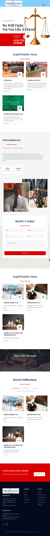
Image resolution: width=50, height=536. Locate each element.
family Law (40, 504)
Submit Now (25, 253)
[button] (43, 5)
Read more (6, 91)
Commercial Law (33, 80)
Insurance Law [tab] (35, 388)
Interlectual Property (42, 497)
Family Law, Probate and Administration (13, 334)
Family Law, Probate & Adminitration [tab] (25, 391)
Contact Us (39, 474)
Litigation (8, 80)
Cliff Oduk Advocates (39, 531)
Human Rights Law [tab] (16, 388)
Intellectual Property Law (13, 114)
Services (26, 497)
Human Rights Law (11, 302)
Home (25, 492)
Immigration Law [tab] (26, 388)
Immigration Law (34, 302)
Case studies (26, 499)
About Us (26, 494)
